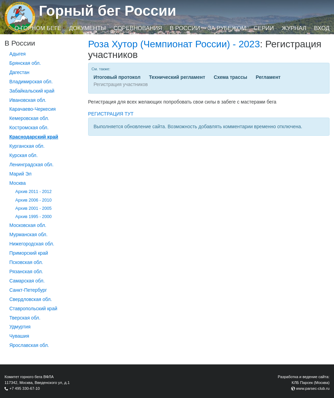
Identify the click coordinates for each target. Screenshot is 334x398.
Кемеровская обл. (29, 118)
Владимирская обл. (30, 81)
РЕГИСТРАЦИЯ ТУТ (111, 114)
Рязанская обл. (26, 271)
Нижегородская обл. (31, 243)
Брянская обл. (25, 63)
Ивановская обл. (27, 100)
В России (185, 28)
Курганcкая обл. (27, 146)
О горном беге (37, 28)
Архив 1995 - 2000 (33, 216)
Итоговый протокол (117, 77)
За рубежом (227, 28)
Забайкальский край (31, 91)
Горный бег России (107, 11)
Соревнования (138, 28)
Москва (17, 183)
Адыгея (17, 54)
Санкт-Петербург (28, 290)
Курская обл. (23, 155)
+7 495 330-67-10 (24, 388)
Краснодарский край (33, 137)
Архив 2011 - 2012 (33, 191)
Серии (264, 28)
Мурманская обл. (28, 234)
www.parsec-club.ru (313, 388)
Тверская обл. (24, 318)
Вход (322, 28)
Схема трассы (230, 77)
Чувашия (19, 336)
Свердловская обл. (30, 299)
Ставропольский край (33, 308)
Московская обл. (27, 225)
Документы (87, 28)
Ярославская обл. (29, 345)
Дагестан (19, 72)
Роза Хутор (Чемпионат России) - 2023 (174, 44)
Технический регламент (177, 77)
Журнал (294, 28)
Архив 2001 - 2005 (33, 208)
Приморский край (28, 253)
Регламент (268, 77)
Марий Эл (20, 174)
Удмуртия (20, 326)
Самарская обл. (27, 281)
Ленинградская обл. (31, 164)
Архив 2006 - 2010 (33, 200)
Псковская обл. (26, 262)
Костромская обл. (28, 127)
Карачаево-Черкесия (32, 109)
